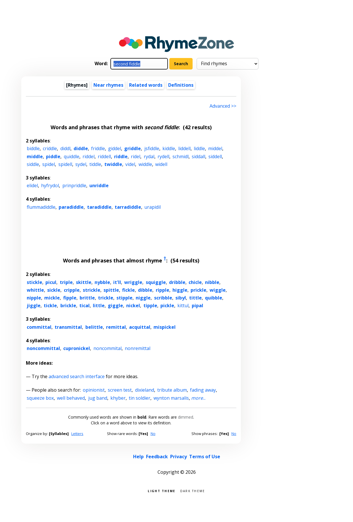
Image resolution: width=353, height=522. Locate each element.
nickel (133, 305)
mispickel (165, 327)
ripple (162, 290)
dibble (145, 290)
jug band (97, 398)
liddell (184, 148)
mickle (52, 298)
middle (35, 156)
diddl (65, 148)
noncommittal (43, 348)
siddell (215, 156)
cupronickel (76, 348)
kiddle (168, 148)
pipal (197, 305)
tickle (50, 305)
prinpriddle (74, 185)
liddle (199, 148)
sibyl (180, 298)
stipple (124, 298)
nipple (34, 298)
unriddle (99, 185)
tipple (150, 305)
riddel (89, 156)
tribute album (172, 390)
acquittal (139, 327)
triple (66, 282)
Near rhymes (108, 85)
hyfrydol (50, 185)
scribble (163, 298)
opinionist (94, 390)
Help (138, 456)
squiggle (156, 282)
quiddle (71, 156)
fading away (203, 390)
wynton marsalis (171, 398)
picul (50, 282)
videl (130, 164)
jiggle (34, 305)
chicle (195, 282)
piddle (53, 156)
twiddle (113, 164)
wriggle (133, 282)
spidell (65, 164)
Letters (77, 433)
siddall (198, 156)
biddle (33, 148)
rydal (149, 156)
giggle (115, 305)
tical (84, 305)
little (99, 305)
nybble (102, 282)
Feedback (157, 456)
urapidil (152, 207)
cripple (72, 290)
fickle (128, 290)
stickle (34, 282)
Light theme (161, 490)
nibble (212, 282)
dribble (177, 282)
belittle (94, 327)
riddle (121, 156)
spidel (48, 164)
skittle (83, 282)
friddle (98, 148)
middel (215, 148)
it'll (117, 282)
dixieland (144, 390)
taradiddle (99, 207)
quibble (213, 298)
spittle (111, 290)
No (153, 433)
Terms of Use (204, 456)
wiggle (218, 290)
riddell (104, 156)
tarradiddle (128, 207)
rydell (163, 156)
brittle (87, 298)
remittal (116, 327)
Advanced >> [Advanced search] (223, 106)
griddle (132, 148)
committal (39, 327)
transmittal (68, 327)
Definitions (180, 85)
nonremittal (137, 348)
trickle (105, 298)
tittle (195, 298)
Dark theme (192, 490)
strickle (91, 290)
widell (161, 164)
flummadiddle (41, 207)
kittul (183, 305)
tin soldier (139, 398)
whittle (35, 290)
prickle (198, 290)
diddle (81, 148)
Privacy (178, 456)
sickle (53, 290)
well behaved (71, 398)
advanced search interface (77, 376)
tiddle (95, 164)
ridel (135, 156)
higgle (179, 290)
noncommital (107, 348)
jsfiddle (151, 148)
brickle (68, 305)
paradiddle (71, 207)
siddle (33, 164)
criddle (50, 148)
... (198, 398)
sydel (80, 164)
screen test (120, 390)
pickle (167, 305)
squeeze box (40, 398)
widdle (145, 164)
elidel (32, 185)
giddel (114, 148)
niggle (143, 298)
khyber (118, 398)
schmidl (180, 156)
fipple (69, 298)
